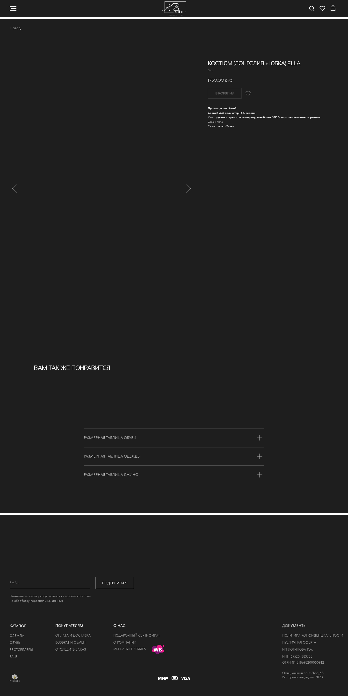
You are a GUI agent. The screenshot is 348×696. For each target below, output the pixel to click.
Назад (15, 28)
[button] (312, 8)
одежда (17, 636)
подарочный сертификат (136, 635)
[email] (50, 583)
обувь (15, 643)
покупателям (69, 625)
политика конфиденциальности (312, 635)
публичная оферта (299, 642)
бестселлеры (21, 650)
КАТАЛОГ (18, 626)
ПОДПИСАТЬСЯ (114, 583)
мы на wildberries (129, 649)
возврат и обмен (70, 642)
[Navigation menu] (13, 8)
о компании (124, 642)
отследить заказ (70, 649)
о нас (119, 625)
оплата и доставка (73, 635)
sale (13, 657)
